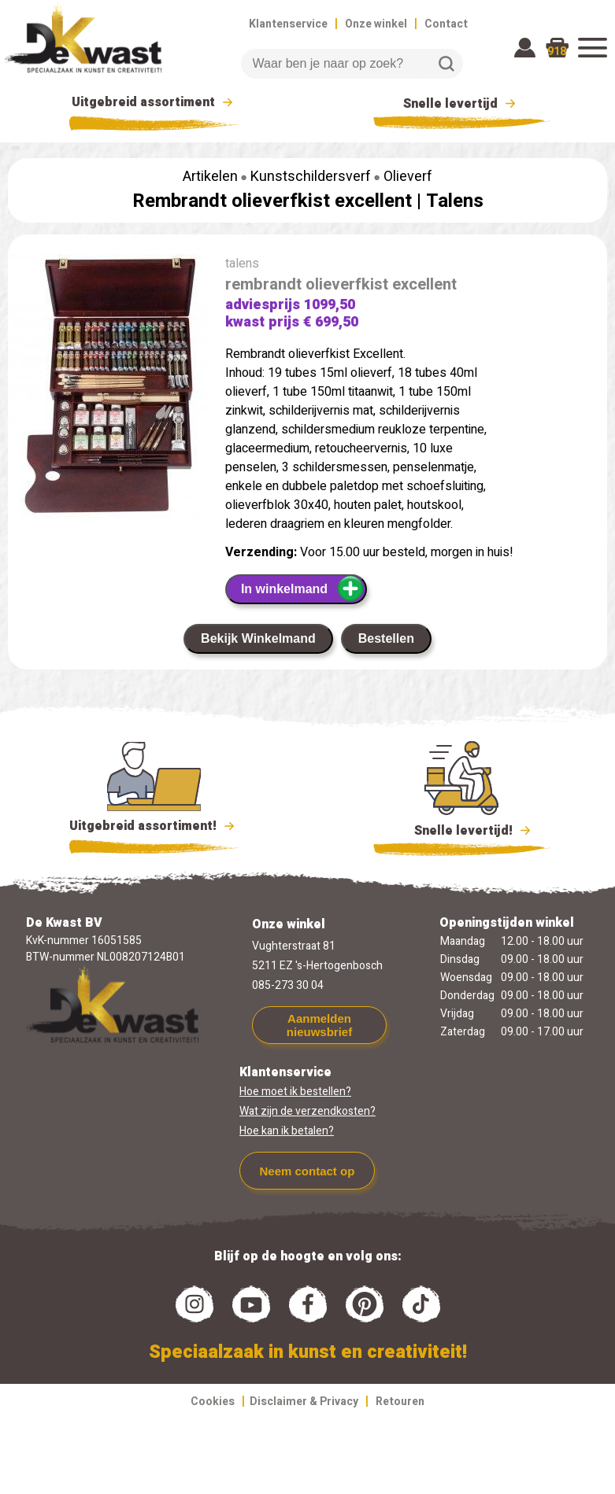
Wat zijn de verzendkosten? (307, 1111)
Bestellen (386, 638)
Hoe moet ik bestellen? (295, 1091)
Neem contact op (306, 1171)
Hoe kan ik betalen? (286, 1131)
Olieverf (407, 176)
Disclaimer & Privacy (304, 1401)
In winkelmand (303, 588)
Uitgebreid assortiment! (154, 826)
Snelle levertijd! (461, 829)
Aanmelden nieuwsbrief (319, 1025)
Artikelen (210, 176)
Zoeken (446, 64)
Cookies (213, 1401)
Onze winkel (376, 24)
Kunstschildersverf (310, 176)
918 (556, 51)
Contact (446, 24)
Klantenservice (288, 24)
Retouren (400, 1401)
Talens (454, 201)
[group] (108, 391)
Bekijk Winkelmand (258, 638)
